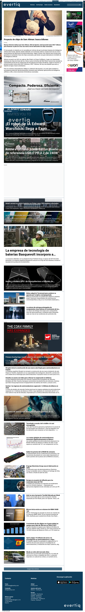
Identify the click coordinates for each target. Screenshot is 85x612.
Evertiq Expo (39, 4)
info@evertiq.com (10, 590)
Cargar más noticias (33, 569)
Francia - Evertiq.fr (36, 600)
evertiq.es (55, 1)
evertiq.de (49, 1)
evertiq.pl (73, 1)
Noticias (32, 4)
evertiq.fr (61, 1)
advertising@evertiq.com (12, 585)
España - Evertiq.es (36, 595)
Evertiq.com (34, 585)
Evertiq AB (12, 5)
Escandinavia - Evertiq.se (38, 598)
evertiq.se (79, 1)
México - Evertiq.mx (36, 590)
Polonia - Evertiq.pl (36, 597)
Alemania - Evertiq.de (37, 594)
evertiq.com (42, 1)
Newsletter (57, 4)
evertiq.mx (67, 1)
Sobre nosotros (48, 4)
